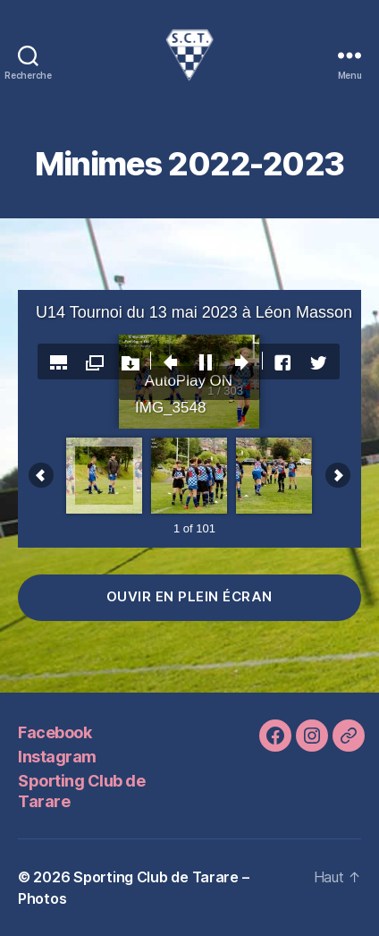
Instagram (57, 756)
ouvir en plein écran (189, 596)
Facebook (54, 732)
